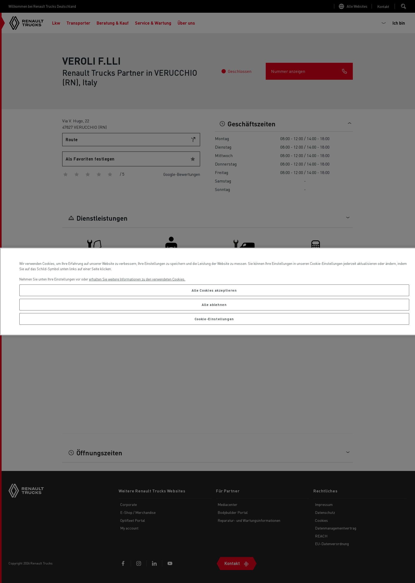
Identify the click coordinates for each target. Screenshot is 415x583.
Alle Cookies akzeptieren (214, 290)
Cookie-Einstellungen (214, 319)
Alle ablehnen (214, 304)
